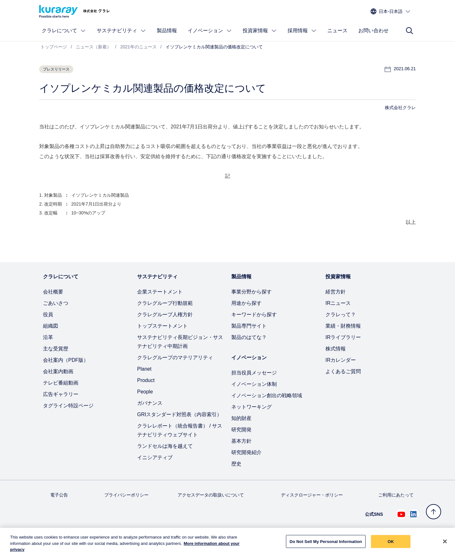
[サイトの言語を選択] (391, 11)
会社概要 (53, 291)
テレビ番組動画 (60, 382)
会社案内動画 (58, 371)
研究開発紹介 (246, 452)
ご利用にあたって (396, 494)
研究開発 (241, 429)
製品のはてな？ (249, 337)
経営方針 (335, 291)
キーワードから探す (254, 314)
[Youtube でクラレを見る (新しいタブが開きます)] (401, 514)
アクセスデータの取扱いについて (211, 494)
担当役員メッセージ (254, 372)
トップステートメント (162, 326)
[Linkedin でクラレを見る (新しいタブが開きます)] (414, 514)
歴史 (236, 463)
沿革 (48, 337)
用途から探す (246, 303)
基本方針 (241, 441)
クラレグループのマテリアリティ (175, 357)
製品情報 (167, 30)
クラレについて (64, 31)
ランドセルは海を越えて (165, 446)
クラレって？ (340, 314)
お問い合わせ (373, 30)
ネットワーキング (251, 407)
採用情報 (302, 31)
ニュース (337, 30)
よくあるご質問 (343, 371)
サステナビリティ (121, 31)
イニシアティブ (155, 457)
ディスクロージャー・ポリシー (312, 494)
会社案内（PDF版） (65, 360)
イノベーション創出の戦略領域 (266, 395)
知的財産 (241, 418)
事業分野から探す (251, 291)
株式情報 (335, 348)
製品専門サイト (249, 326)
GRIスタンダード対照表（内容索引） (179, 414)
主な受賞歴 (55, 348)
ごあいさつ (55, 303)
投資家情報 (260, 31)
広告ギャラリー (60, 394)
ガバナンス (149, 403)
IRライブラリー (343, 337)
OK (391, 544)
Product (146, 380)
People (145, 391)
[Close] (445, 545)
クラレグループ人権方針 (165, 314)
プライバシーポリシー (126, 494)
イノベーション (210, 31)
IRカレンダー (340, 360)
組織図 (50, 326)
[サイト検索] (409, 30)
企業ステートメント (160, 291)
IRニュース (338, 303)
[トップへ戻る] (433, 511)
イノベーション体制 (254, 384)
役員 (48, 314)
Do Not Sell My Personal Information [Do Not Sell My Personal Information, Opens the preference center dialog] (325, 544)
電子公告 (59, 494)
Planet (144, 369)
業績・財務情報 (343, 326)
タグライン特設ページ (68, 405)
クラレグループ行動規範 (165, 303)
